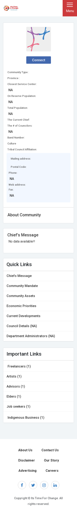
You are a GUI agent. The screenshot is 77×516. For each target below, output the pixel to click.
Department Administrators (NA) (31, 336)
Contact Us (50, 450)
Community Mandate (22, 286)
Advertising (27, 471)
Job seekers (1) (18, 406)
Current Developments (23, 316)
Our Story (51, 460)
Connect (38, 60)
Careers (52, 471)
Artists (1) (14, 376)
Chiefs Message (19, 276)
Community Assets (21, 296)
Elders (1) (14, 396)
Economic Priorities (21, 306)
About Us (25, 450)
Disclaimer (26, 460)
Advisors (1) (16, 386)
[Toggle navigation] (70, 8)
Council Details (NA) (22, 326)
